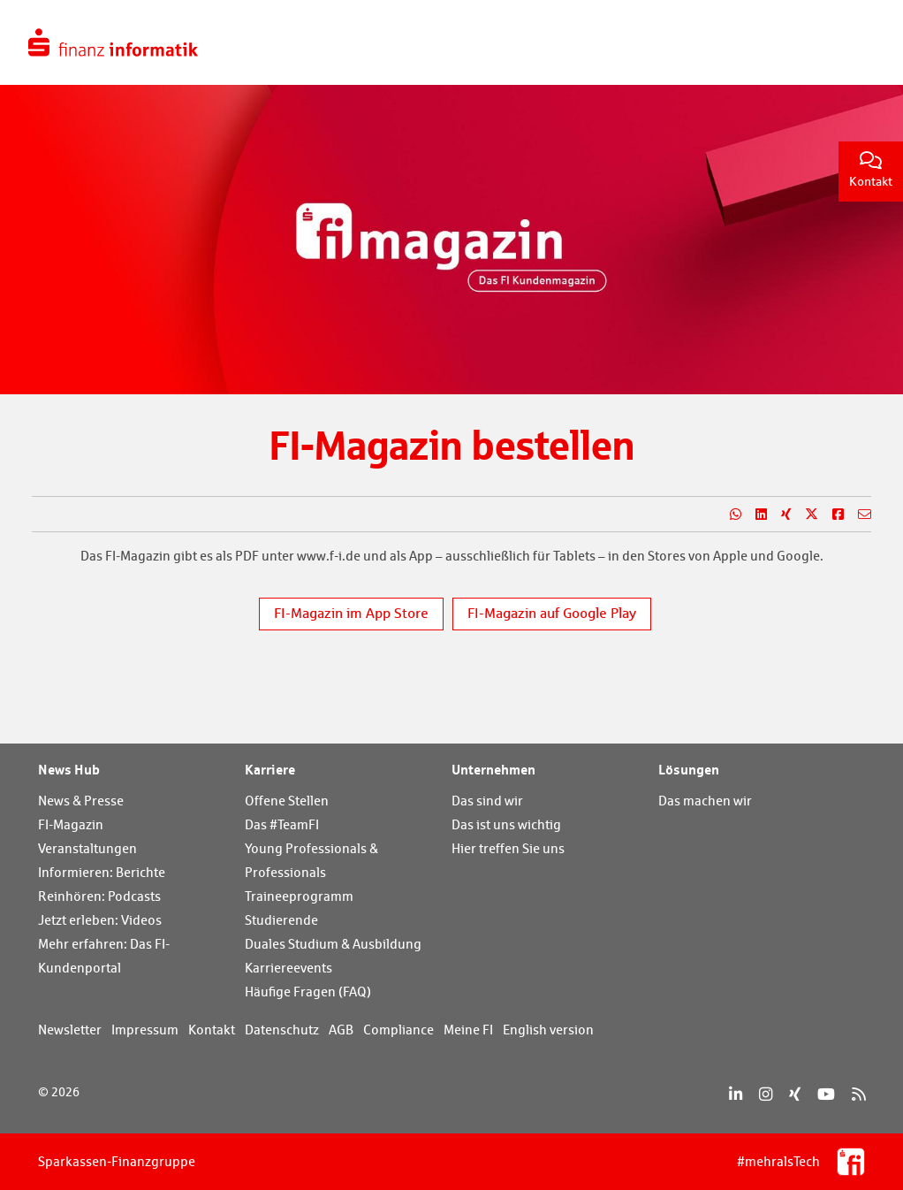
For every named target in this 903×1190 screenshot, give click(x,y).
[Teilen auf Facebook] (831, 514)
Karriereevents (288, 967)
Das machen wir (705, 800)
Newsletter (70, 1029)
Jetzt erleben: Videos (100, 919)
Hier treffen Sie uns (508, 848)
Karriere (270, 769)
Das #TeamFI (282, 824)
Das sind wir (487, 800)
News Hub (69, 769)
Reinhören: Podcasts (99, 896)
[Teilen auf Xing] (779, 514)
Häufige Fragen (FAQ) (308, 991)
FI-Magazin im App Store (351, 613)
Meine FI (468, 1029)
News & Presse (81, 800)
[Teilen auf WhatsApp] (728, 514)
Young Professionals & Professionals (311, 860)
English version (548, 1029)
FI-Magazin (70, 824)
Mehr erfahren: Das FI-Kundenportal (104, 955)
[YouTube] (826, 1094)
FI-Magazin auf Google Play (551, 613)
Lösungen (688, 769)
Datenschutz (282, 1029)
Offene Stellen (287, 800)
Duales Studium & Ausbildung (333, 943)
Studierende (281, 919)
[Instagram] (765, 1094)
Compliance (398, 1029)
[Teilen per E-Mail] (857, 514)
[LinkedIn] (735, 1094)
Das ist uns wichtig (506, 824)
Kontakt (870, 170)
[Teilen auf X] (804, 514)
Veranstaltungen (87, 848)
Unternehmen (493, 769)
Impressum (144, 1029)
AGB (341, 1029)
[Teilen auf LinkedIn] (754, 514)
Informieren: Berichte (101, 872)
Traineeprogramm (299, 896)
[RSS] (858, 1094)
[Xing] (795, 1094)
